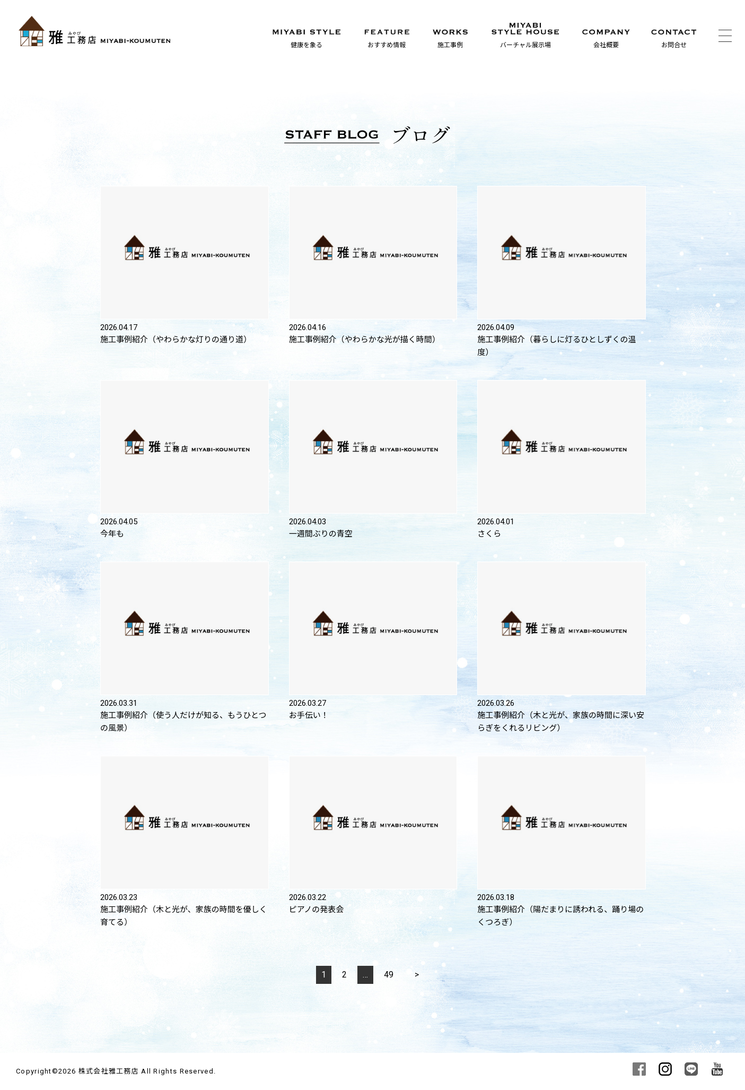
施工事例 (450, 45)
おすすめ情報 (386, 45)
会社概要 (606, 45)
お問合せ (674, 45)
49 (388, 975)
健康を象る (306, 45)
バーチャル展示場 (525, 45)
